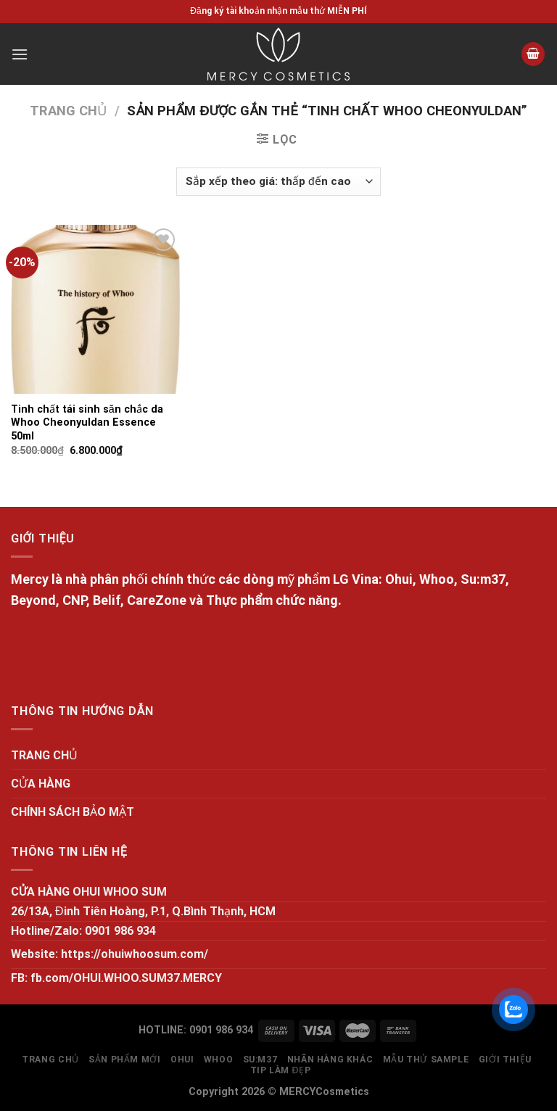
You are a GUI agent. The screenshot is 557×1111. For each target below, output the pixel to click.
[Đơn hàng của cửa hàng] (278, 182)
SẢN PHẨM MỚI (124, 1059)
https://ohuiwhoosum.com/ (134, 954)
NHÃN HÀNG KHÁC (330, 1059)
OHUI (182, 1059)
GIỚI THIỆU (505, 1059)
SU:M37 (260, 1059)
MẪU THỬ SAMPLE (426, 1059)
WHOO (218, 1059)
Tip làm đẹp (280, 1070)
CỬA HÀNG (40, 783)
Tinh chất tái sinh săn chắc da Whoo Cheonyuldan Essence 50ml (87, 422)
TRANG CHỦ (44, 755)
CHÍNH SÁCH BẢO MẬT (72, 812)
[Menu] (19, 54)
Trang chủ (68, 110)
